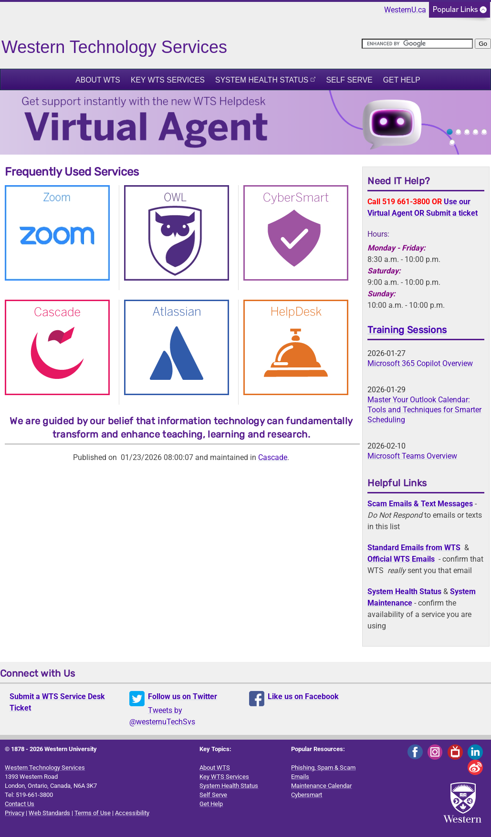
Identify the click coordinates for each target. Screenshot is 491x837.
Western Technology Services (45, 767)
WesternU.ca (405, 9)
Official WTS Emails (401, 559)
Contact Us (19, 803)
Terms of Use (92, 812)
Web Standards (49, 812)
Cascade (272, 457)
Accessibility (132, 812)
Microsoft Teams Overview (412, 455)
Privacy (14, 812)
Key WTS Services (168, 80)
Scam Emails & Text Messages (420, 503)
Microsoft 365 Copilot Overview (420, 363)
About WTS (97, 80)
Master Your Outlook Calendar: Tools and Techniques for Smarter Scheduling (424, 409)
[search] (417, 44)
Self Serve (349, 80)
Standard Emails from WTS (413, 547)
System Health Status (261, 80)
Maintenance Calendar (321, 785)
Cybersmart (306, 794)
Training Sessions (407, 329)
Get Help (401, 80)
